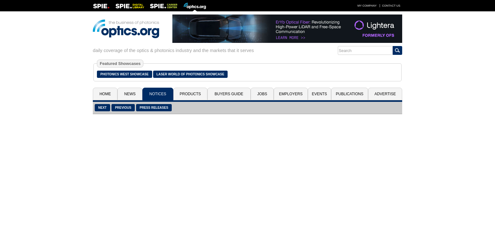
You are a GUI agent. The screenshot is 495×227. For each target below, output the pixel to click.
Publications (349, 94)
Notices (157, 94)
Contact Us (391, 5)
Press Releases (154, 107)
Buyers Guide (229, 94)
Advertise (385, 94)
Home (105, 94)
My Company (367, 5)
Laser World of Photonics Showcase (190, 74)
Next (102, 107)
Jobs (262, 94)
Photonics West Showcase (124, 74)
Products (190, 94)
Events (319, 94)
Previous (123, 107)
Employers (291, 94)
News (130, 94)
